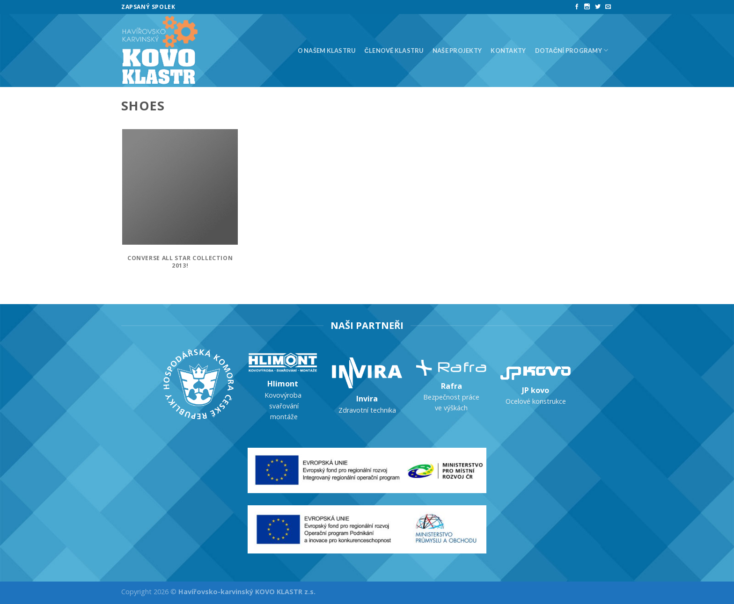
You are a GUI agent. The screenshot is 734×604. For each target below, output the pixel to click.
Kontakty (508, 50)
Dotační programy (572, 50)
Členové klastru (394, 50)
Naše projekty (457, 50)
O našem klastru (327, 50)
